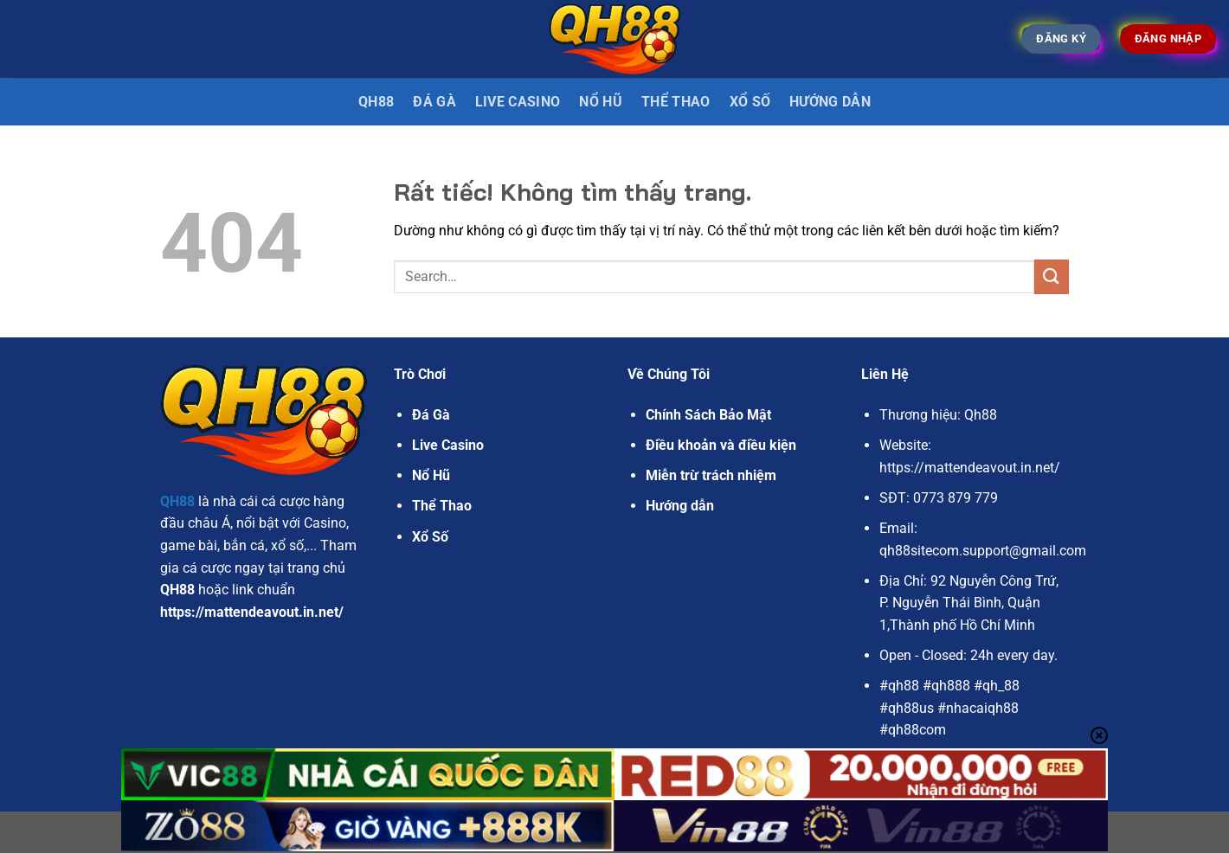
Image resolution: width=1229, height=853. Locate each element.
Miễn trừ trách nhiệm (711, 475)
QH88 (376, 101)
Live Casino (518, 101)
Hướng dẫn (830, 101)
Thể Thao (676, 101)
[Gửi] (1051, 276)
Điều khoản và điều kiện (721, 445)
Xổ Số (750, 101)
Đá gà (434, 101)
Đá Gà (431, 415)
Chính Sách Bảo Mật (708, 415)
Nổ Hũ (600, 101)
